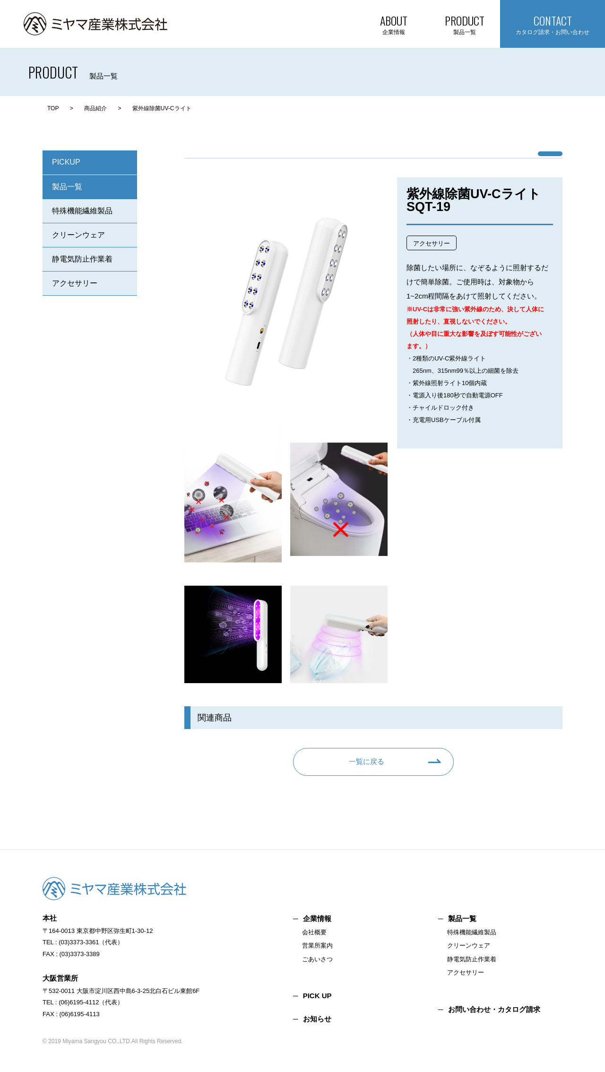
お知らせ (317, 1019)
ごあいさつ (317, 959)
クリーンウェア (78, 235)
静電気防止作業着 (82, 259)
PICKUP (66, 162)
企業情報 (317, 918)
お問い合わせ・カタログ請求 (494, 1009)
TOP (53, 108)
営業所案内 (317, 945)
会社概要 (314, 932)
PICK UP (317, 996)
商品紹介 (95, 108)
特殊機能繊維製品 (82, 211)
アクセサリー (74, 283)
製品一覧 (67, 187)
